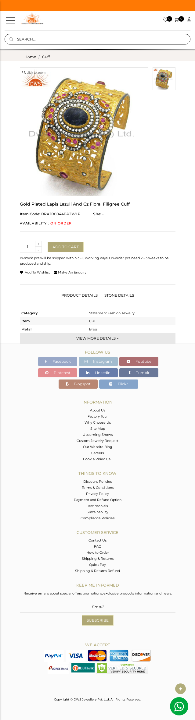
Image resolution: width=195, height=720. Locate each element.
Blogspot (78, 384)
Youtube (139, 361)
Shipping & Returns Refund (97, 571)
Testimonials (97, 506)
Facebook (58, 361)
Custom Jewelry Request (97, 441)
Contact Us (97, 540)
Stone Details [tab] (119, 295)
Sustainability (97, 512)
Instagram (98, 361)
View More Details (97, 338)
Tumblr (139, 372)
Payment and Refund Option (97, 500)
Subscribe (98, 620)
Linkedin (98, 372)
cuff (46, 57)
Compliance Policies (97, 518)
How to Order (97, 552)
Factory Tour (98, 416)
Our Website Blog (97, 447)
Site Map (97, 428)
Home (30, 57)
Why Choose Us (98, 422)
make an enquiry (70, 272)
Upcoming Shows (98, 434)
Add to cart (65, 247)
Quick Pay (97, 565)
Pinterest (57, 372)
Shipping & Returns (98, 558)
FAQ (97, 546)
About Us (97, 410)
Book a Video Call (97, 459)
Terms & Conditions (98, 487)
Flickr (118, 384)
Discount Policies (97, 481)
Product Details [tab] (79, 295)
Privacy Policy (97, 494)
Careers (97, 453)
